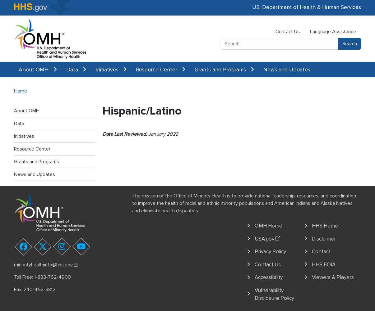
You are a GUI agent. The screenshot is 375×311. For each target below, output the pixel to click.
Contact (321, 251)
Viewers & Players (333, 277)
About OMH (38, 69)
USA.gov (268, 238)
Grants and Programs (224, 69)
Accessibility (269, 277)
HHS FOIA (324, 264)
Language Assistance (333, 32)
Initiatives (111, 69)
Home (20, 91)
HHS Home (325, 226)
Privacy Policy (270, 251)
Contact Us (287, 32)
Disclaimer (324, 239)
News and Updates (286, 69)
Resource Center (160, 69)
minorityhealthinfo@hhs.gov (46, 265)
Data (76, 69)
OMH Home (268, 226)
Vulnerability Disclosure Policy (274, 294)
